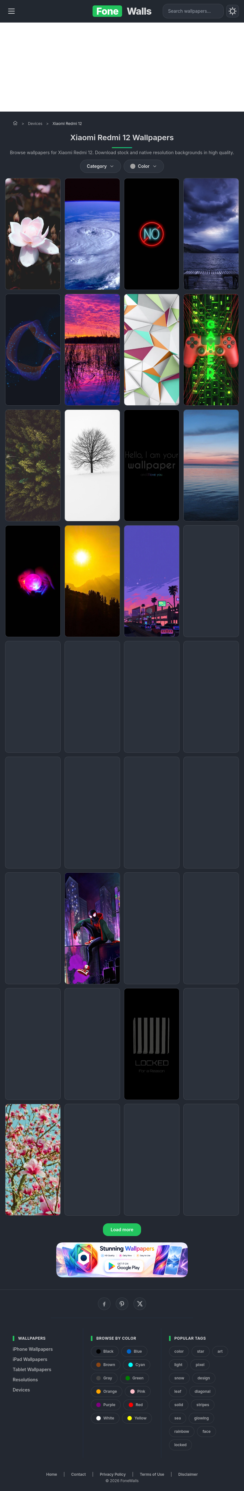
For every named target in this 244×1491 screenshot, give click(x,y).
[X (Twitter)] (139, 1303)
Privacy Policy (112, 1474)
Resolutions (25, 1379)
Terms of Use (152, 1474)
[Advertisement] (122, 67)
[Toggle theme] (232, 11)
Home (51, 1474)
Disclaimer (188, 1474)
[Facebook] (104, 1303)
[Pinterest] (122, 1303)
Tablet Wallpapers (32, 1369)
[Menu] (11, 11)
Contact (78, 1474)
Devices (35, 123)
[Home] (15, 123)
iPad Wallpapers (30, 1359)
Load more (122, 1229)
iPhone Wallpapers (33, 1349)
